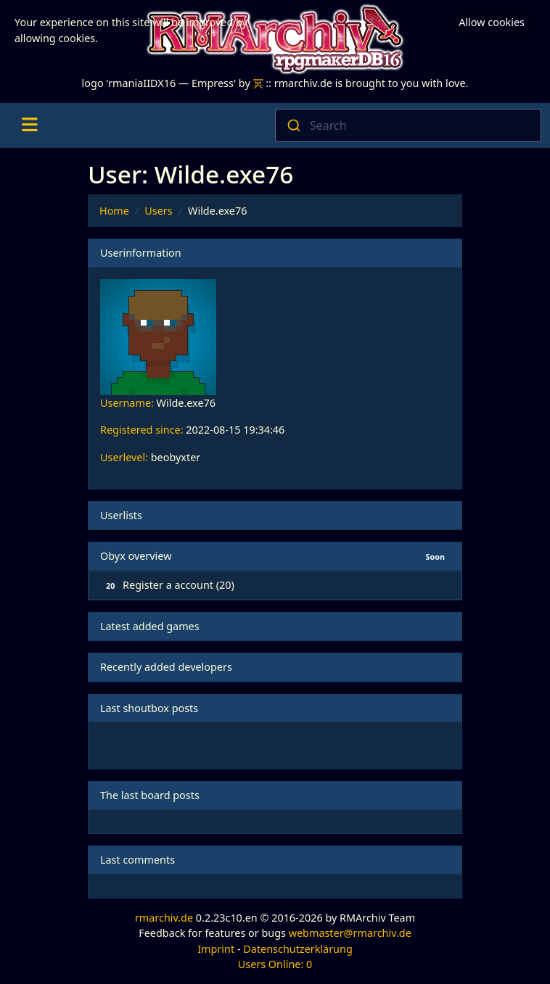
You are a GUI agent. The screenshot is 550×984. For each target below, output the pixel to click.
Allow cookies (492, 22)
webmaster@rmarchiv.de (350, 933)
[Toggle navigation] (29, 125)
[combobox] (408, 125)
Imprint (215, 949)
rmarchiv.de (164, 918)
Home (114, 211)
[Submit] (293, 125)
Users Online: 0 (275, 964)
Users (158, 211)
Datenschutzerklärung (297, 949)
